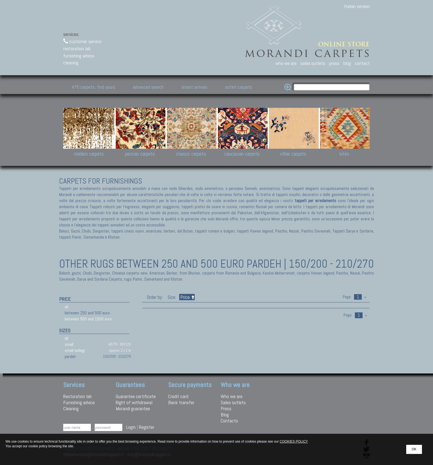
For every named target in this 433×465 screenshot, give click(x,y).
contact (362, 63)
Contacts (229, 420)
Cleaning (71, 408)
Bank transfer (181, 402)
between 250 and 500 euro (87, 313)
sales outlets (312, 63)
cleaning (70, 62)
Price (187, 297)
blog (347, 63)
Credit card (178, 396)
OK (414, 449)
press (334, 63)
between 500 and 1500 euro (88, 319)
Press (226, 408)
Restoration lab (77, 396)
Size (171, 297)
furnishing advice (78, 56)
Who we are (231, 396)
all (66, 307)
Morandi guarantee (133, 408)
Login (131, 427)
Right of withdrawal (134, 402)
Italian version (357, 6)
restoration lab (77, 48)
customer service (82, 41)
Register (146, 427)
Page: (347, 296)
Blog (225, 414)
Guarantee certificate (136, 396)
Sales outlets (233, 402)
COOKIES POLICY (294, 441)
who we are (286, 63)
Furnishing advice (79, 402)
